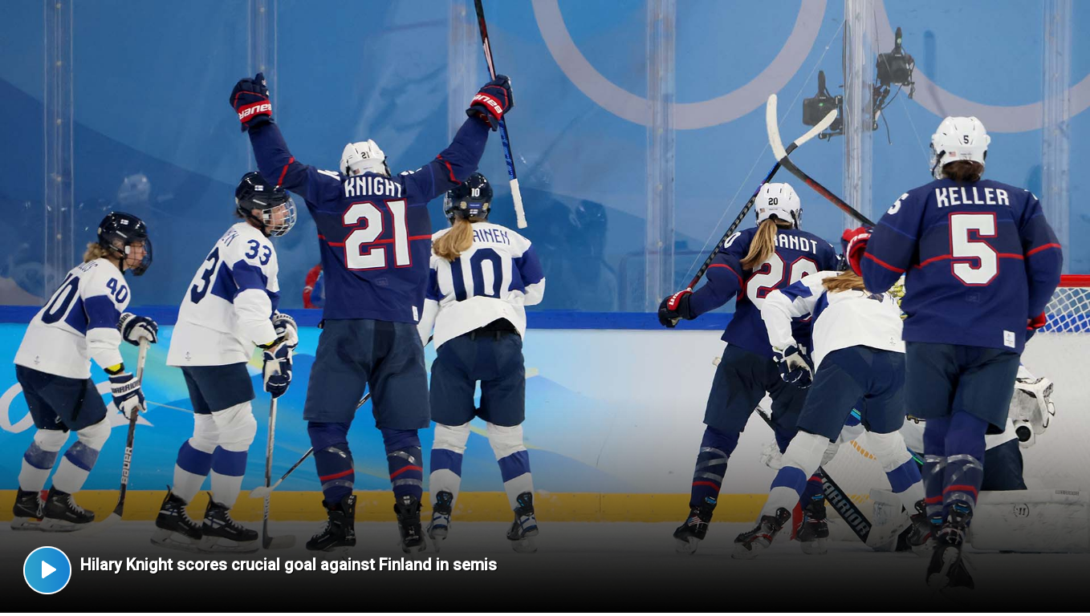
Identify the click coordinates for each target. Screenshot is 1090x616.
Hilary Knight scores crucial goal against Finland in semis (288, 564)
